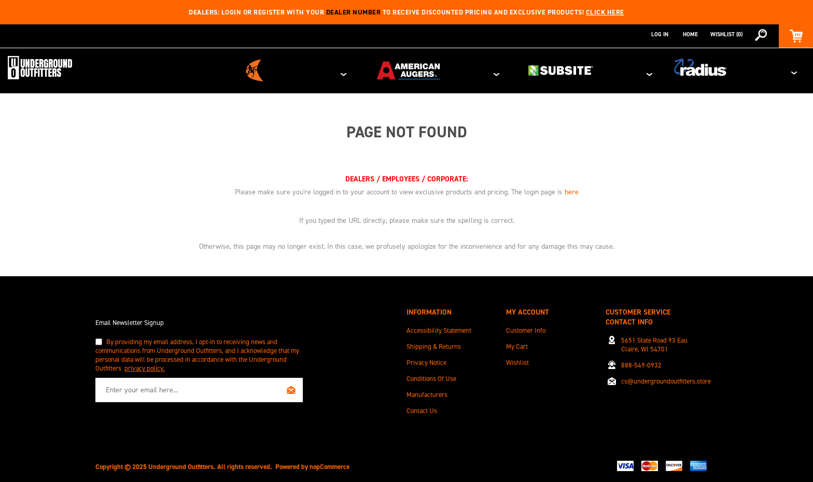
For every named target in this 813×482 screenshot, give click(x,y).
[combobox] (751, 34)
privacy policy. (144, 364)
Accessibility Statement (438, 326)
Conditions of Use (431, 375)
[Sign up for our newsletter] (199, 386)
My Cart (517, 342)
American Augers (555, 69)
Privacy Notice (426, 359)
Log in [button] (659, 34)
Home (690, 34)
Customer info (525, 326)
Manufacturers (426, 391)
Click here (605, 12)
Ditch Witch (448, 69)
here (572, 188)
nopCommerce (329, 463)
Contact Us (421, 407)
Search (760, 34)
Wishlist (517, 359)
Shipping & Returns (433, 342)
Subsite (661, 69)
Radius (759, 69)
